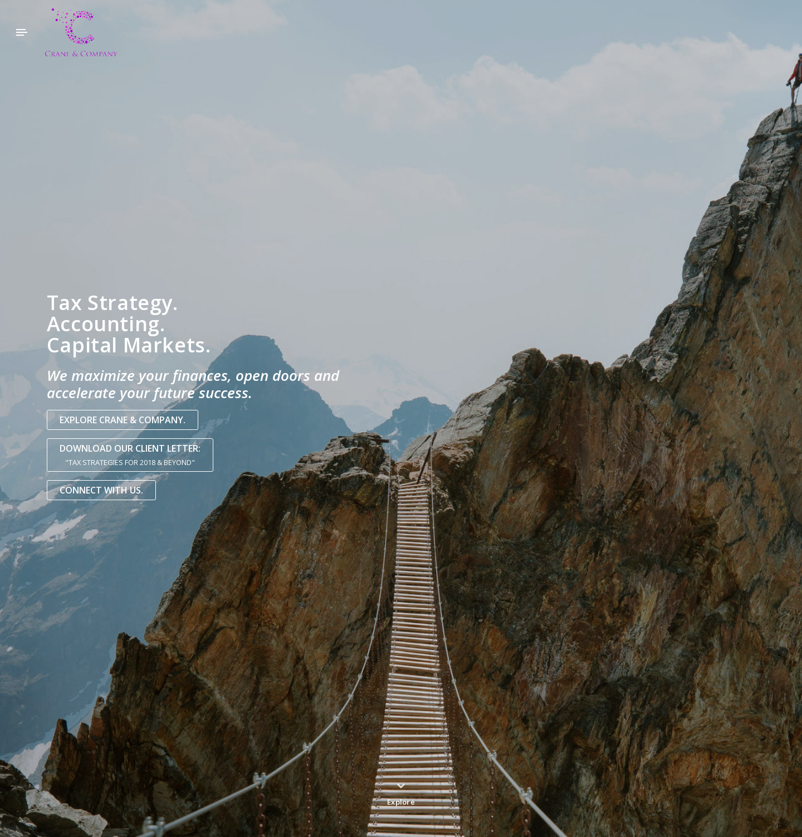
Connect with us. (101, 490)
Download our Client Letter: (130, 455)
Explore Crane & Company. (122, 420)
